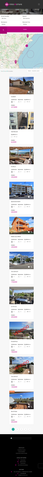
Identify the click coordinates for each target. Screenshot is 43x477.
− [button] (1, 67)
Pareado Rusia (14, 341)
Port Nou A (13, 166)
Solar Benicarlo (14, 131)
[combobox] (10, 18)
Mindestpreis (4, 22)
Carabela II (13, 96)
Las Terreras (14, 306)
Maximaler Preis (26, 22)
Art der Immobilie (5, 16)
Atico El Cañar (14, 411)
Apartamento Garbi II (15, 201)
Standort (25, 16)
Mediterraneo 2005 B (16, 236)
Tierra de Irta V (14, 376)
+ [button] (1, 65)
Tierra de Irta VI (14, 271)
